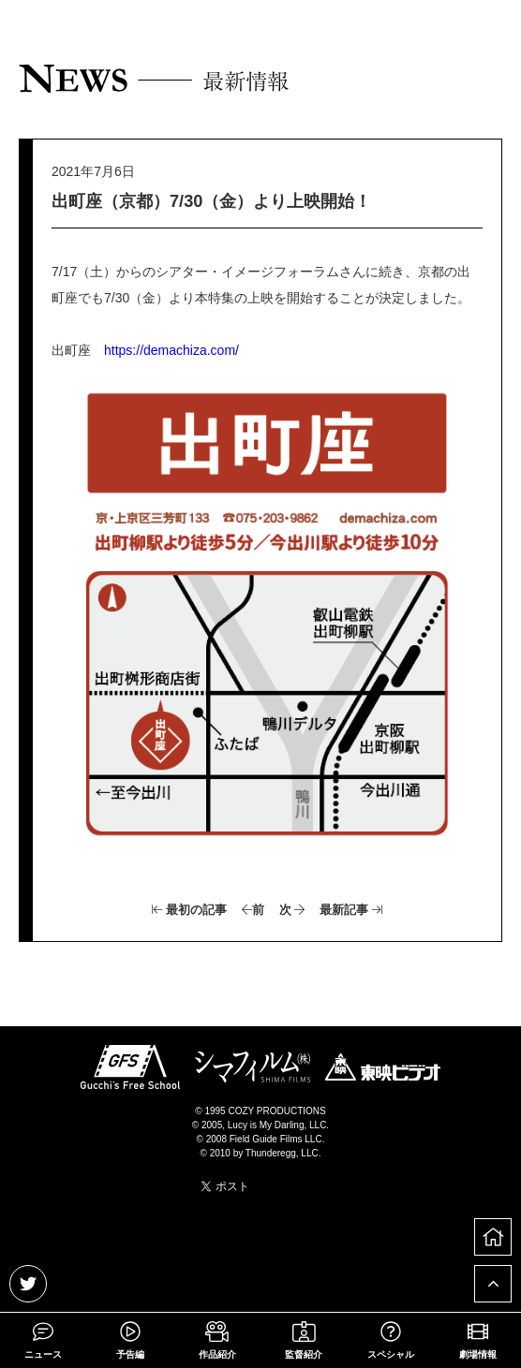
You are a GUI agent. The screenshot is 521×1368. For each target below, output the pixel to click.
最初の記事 (189, 910)
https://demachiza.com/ (171, 350)
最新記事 (351, 910)
